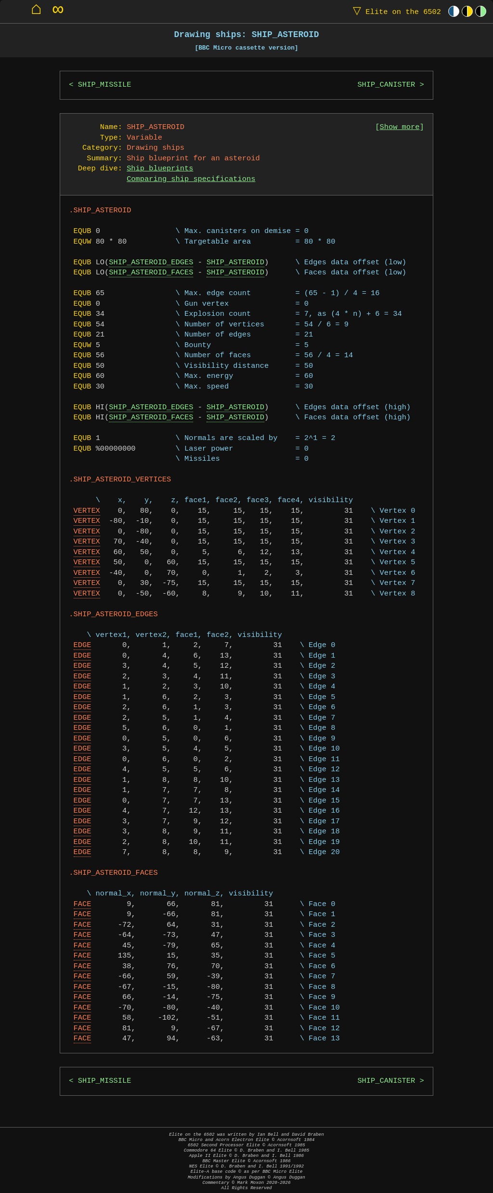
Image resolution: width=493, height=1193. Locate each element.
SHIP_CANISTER (386, 85)
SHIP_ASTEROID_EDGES (151, 263)
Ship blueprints (160, 169)
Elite (395, 11)
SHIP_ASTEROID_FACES (151, 273)
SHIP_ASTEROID (235, 263)
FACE (82, 904)
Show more (400, 127)
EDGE (82, 645)
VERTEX (87, 511)
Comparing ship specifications (191, 179)
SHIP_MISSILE (104, 85)
